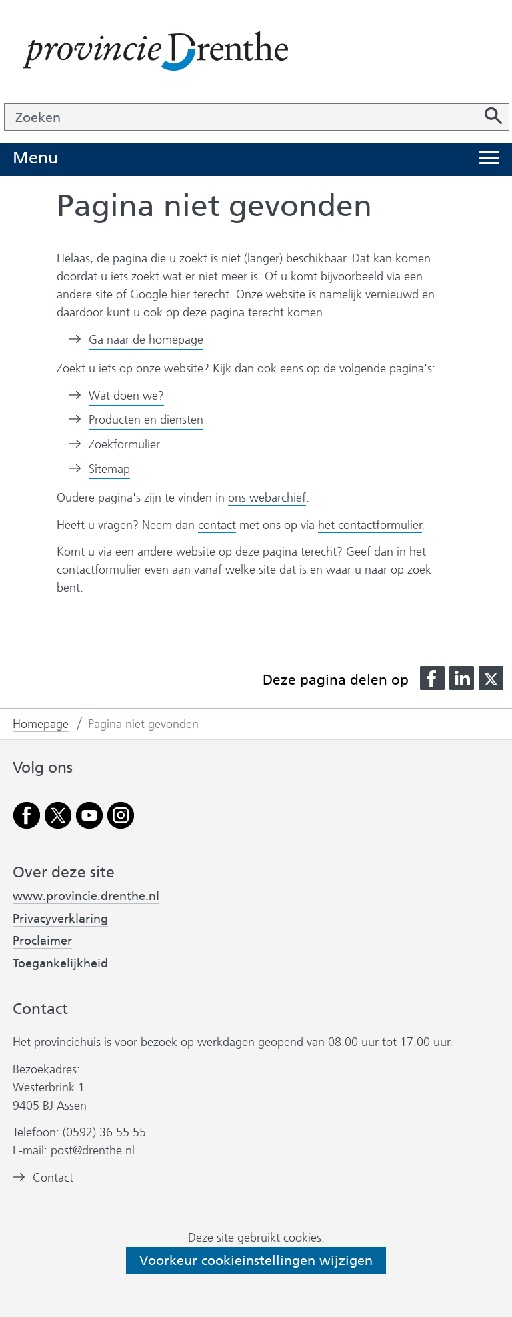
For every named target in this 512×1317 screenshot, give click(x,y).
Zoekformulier (124, 444)
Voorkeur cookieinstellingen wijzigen (256, 1260)
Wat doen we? (126, 395)
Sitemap (109, 469)
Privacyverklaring (60, 918)
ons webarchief (267, 498)
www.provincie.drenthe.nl (86, 896)
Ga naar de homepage (146, 339)
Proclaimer (42, 940)
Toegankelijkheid (60, 963)
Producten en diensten (146, 419)
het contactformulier (370, 525)
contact (217, 525)
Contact (53, 1178)
